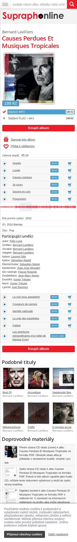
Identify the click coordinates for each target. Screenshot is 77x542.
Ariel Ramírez (20, 287)
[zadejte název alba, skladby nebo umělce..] (38, 4)
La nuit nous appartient (26, 296)
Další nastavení (58, 534)
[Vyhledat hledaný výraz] (72, 4)
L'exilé (16, 170)
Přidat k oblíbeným (19, 146)
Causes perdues (22, 177)
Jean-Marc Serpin (28, 275)
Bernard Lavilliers (17, 31)
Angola (17, 163)
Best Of (7, 392)
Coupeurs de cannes (25, 304)
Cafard (17, 325)
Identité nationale (23, 311)
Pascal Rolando (27, 271)
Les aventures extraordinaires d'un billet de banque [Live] (29, 335)
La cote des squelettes (26, 318)
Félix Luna (16, 241)
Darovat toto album (19, 140)
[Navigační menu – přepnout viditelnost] (5, 4)
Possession (19, 198)
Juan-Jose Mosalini (28, 267)
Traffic (31, 427)
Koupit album (38, 128)
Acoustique (34, 392)
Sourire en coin (21, 191)
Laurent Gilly (18, 256)
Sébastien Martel (21, 260)
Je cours (18, 184)
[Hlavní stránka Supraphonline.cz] (33, 16)
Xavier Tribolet (21, 279)
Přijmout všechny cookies (24, 534)
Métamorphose (12, 427)
